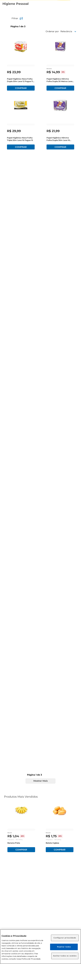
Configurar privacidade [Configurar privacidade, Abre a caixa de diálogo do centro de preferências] (64, 938)
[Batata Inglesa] (59, 828)
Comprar (21, 849)
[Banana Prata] (21, 828)
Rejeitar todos (64, 947)
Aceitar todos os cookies (65, 956)
